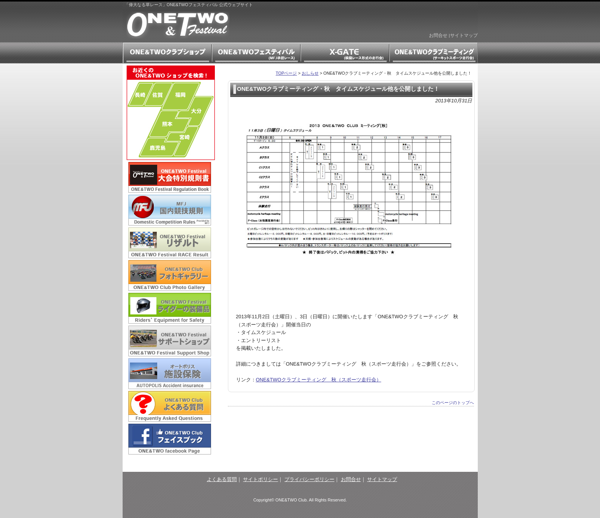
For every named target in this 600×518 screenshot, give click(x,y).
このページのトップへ (453, 402)
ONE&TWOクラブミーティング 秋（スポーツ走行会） (318, 380)
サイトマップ (464, 35)
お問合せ (438, 35)
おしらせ (310, 73)
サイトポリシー (260, 479)
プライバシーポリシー (309, 479)
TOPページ (286, 73)
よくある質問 (222, 479)
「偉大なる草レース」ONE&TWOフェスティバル (177, 25)
